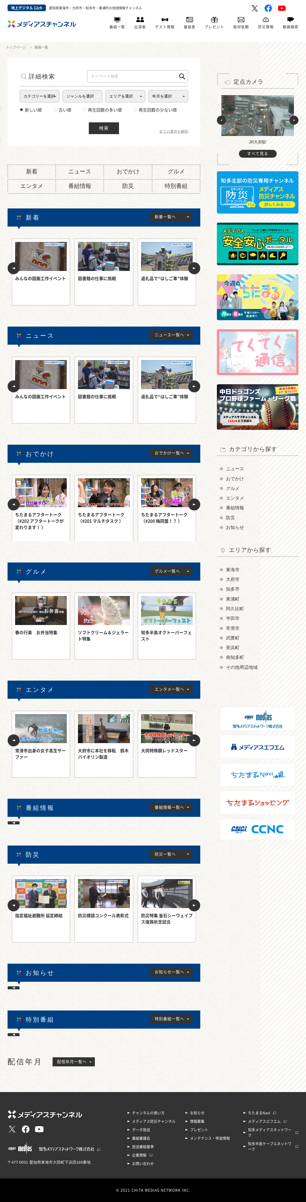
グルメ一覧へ (167, 571)
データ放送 (141, 1130)
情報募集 (197, 1121)
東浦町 (233, 599)
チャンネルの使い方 (148, 1113)
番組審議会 (141, 1138)
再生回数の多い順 (102, 110)
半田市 (233, 618)
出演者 (140, 27)
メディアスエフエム (264, 1121)
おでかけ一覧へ (169, 453)
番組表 (189, 27)
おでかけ (128, 171)
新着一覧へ (165, 217)
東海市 (233, 569)
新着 (31, 171)
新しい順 (31, 110)
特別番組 (176, 186)
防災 (128, 186)
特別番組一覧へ (169, 1019)
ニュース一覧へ (169, 335)
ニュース (79, 171)
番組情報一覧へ (169, 807)
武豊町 (233, 638)
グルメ (176, 171)
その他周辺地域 (242, 667)
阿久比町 (235, 608)
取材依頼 (241, 27)
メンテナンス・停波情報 (210, 1138)
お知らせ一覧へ (169, 972)
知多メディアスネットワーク (270, 1132)
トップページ (16, 47)
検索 (104, 128)
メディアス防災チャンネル (154, 1121)
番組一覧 (117, 27)
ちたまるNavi (259, 1113)
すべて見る (257, 154)
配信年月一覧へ (72, 1062)
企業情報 (139, 1155)
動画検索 (290, 27)
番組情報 (79, 186)
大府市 (233, 579)
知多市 (233, 589)
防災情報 (266, 27)
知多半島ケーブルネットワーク (270, 1146)
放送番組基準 (143, 1147)
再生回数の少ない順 (155, 110)
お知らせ (235, 527)
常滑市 (233, 628)
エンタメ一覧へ (169, 689)
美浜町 (233, 647)
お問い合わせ (143, 1163)
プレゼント (214, 27)
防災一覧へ (165, 854)
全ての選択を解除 (173, 131)
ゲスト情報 (165, 27)
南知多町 (235, 657)
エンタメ (31, 186)
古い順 (62, 110)
